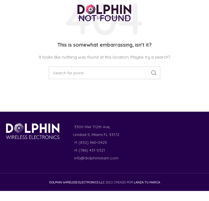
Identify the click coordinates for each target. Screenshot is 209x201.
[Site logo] (104, 11)
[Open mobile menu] (196, 12)
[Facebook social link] (7, 12)
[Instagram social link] (14, 12)
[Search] (104, 72)
